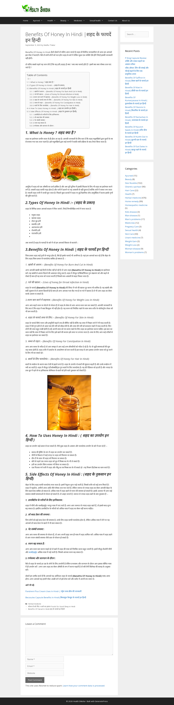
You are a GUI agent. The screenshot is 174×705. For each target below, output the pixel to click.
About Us (126, 20)
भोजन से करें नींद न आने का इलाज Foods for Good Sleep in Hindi (51, 606)
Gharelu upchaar (133, 186)
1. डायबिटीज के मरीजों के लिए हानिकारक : (46, 114)
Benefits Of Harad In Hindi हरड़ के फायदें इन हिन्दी (46, 609)
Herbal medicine (34, 604)
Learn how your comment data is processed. (84, 685)
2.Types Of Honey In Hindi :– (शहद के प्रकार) (47, 85)
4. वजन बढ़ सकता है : (40, 123)
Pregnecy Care (132, 226)
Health (52, 20)
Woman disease (132, 248)
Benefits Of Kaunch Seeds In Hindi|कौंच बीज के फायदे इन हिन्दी (136, 129)
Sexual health (98, 20)
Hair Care (129, 190)
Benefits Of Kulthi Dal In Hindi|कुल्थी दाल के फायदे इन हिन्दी (136, 139)
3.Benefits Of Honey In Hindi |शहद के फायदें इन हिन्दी (50, 88)
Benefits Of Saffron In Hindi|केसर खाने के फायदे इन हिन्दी (136, 80)
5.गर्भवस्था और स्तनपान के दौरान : (43, 126)
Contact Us (112, 20)
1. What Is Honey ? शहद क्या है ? (41, 82)
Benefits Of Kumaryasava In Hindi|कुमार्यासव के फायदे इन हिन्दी (136, 100)
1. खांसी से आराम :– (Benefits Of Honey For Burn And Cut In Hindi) (57, 91)
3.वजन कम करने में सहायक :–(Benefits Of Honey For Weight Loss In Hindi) (60, 97)
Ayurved (39, 20)
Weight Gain (131, 241)
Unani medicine (132, 237)
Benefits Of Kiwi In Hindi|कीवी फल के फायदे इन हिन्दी (136, 90)
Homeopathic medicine (136, 205)
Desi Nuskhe (131, 183)
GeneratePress (101, 701)
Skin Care (129, 234)
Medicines (80, 20)
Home (25, 20)
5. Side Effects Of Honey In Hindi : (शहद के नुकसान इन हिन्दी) (53, 111)
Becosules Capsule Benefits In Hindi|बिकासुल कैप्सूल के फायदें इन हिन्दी (55, 597)
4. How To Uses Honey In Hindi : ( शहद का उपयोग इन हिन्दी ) (52, 108)
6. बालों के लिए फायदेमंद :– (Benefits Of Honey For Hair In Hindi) (56, 105)
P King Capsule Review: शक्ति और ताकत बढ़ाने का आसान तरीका (136, 61)
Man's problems (133, 219)
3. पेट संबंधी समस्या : (39, 120)
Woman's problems (134, 252)
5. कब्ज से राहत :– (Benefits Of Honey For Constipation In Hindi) (56, 102)
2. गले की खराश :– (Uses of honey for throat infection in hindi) (56, 94)
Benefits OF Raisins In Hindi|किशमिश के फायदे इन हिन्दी (136, 110)
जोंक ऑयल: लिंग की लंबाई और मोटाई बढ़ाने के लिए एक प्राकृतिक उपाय (137, 70)
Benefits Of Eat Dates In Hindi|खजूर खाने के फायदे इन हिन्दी (136, 149)
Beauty (65, 20)
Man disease (131, 215)
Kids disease (131, 211)
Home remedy (132, 201)
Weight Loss (131, 245)
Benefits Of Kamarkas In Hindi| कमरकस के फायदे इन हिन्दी (136, 120)
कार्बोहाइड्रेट (33, 552)
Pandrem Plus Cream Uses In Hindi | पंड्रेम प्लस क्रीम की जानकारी (53, 591)
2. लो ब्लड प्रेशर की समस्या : (41, 117)
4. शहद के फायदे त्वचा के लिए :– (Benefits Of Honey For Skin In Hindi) (57, 100)
